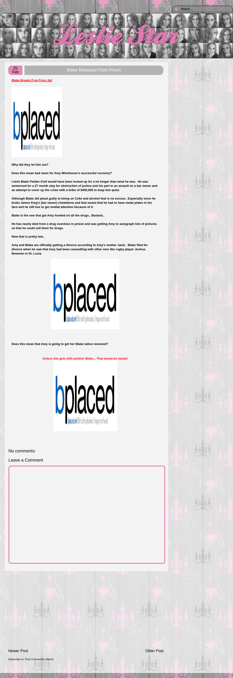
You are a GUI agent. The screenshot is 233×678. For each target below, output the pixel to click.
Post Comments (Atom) (39, 659)
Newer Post (18, 651)
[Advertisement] (86, 610)
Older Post (154, 651)
